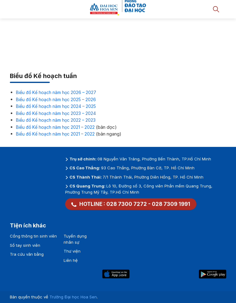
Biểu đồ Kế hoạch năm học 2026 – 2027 (56, 92)
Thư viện (72, 251)
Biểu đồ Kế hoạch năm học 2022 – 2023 (56, 120)
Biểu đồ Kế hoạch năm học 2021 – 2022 (55, 127)
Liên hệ (71, 260)
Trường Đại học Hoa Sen (73, 296)
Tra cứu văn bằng (27, 254)
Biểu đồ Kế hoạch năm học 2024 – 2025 (56, 106)
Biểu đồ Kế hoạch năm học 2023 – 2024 (56, 113)
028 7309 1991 (171, 204)
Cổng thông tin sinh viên (33, 236)
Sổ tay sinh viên (25, 245)
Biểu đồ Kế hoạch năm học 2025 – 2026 (56, 99)
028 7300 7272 (126, 204)
